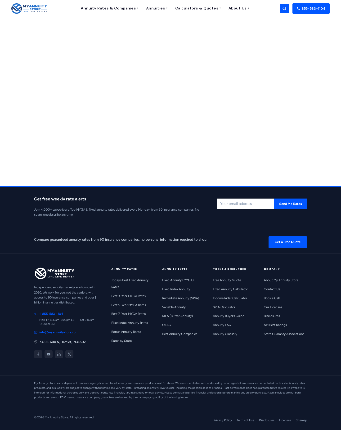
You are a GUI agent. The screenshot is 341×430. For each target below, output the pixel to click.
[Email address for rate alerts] (245, 204)
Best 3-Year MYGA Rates (128, 296)
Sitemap (301, 420)
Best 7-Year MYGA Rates (128, 314)
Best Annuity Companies (179, 334)
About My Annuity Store (281, 280)
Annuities (157, 8)
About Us (239, 8)
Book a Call (272, 298)
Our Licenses (273, 307)
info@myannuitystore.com (56, 332)
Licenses (285, 420)
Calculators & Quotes (198, 8)
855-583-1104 (311, 8)
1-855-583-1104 (48, 314)
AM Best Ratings (275, 325)
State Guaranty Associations (284, 334)
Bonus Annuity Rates (126, 332)
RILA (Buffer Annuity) (177, 316)
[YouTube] (49, 354)
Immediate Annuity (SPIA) (180, 298)
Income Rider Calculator (230, 298)
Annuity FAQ (222, 325)
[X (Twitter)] (69, 354)
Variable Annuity (174, 307)
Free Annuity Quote (227, 280)
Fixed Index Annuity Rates (129, 323)
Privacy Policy (223, 420)
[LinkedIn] (59, 354)
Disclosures (272, 316)
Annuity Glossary (225, 334)
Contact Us (272, 289)
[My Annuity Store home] (29, 8)
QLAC (166, 325)
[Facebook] (38, 354)
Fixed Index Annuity (176, 289)
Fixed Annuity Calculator (230, 289)
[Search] (284, 8)
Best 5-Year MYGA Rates (128, 305)
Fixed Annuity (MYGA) (178, 280)
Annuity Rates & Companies (109, 8)
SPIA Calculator (224, 307)
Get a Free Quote (288, 242)
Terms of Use (245, 420)
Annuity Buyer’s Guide (228, 316)
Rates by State (121, 341)
